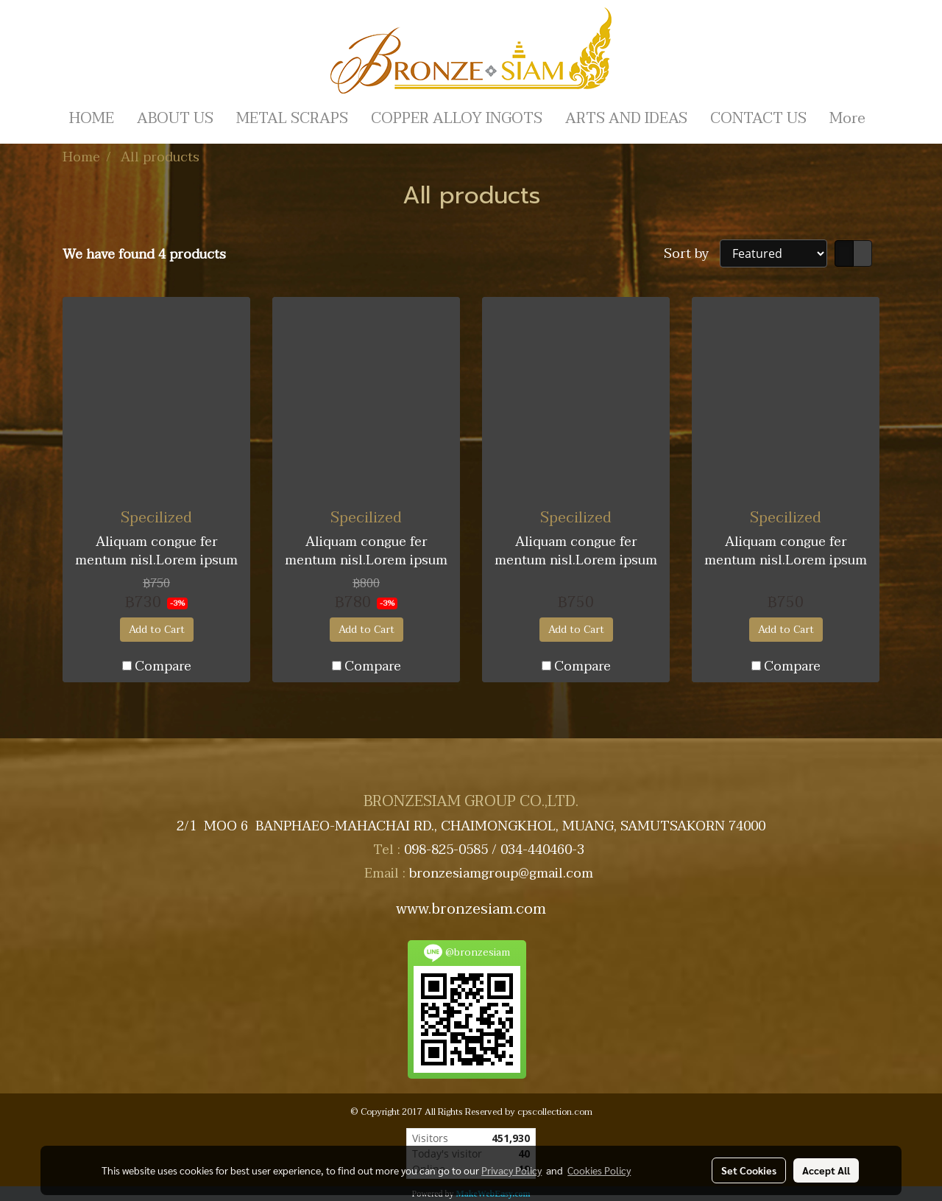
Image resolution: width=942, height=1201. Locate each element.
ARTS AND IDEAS (626, 118)
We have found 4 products (144, 255)
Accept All (826, 1170)
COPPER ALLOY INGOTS (456, 118)
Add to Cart (157, 629)
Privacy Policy (511, 1170)
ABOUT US (175, 118)
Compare (163, 666)
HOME (91, 118)
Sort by (692, 254)
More (847, 118)
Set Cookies (748, 1170)
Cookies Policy (599, 1170)
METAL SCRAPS (292, 118)
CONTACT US (758, 118)
